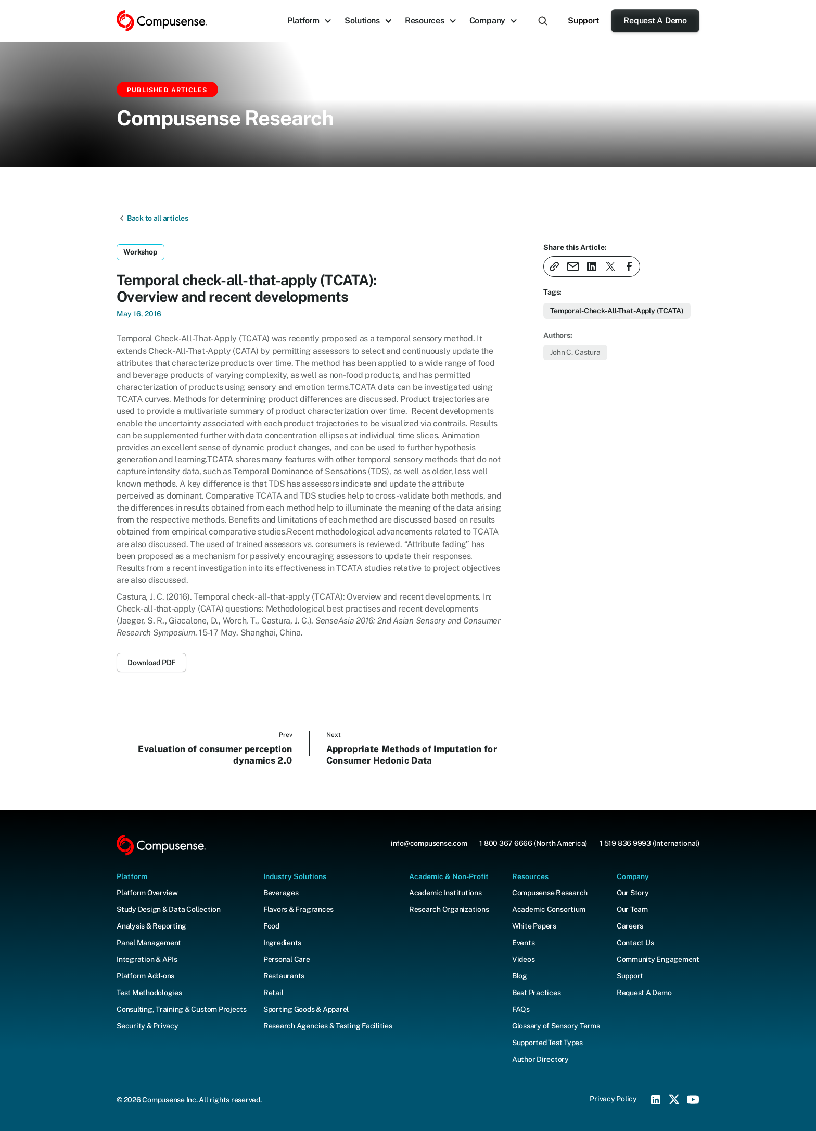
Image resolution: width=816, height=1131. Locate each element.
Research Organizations (449, 909)
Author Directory (540, 1059)
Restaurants (283, 976)
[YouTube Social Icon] (693, 1100)
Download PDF (151, 662)
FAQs (521, 1009)
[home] (162, 21)
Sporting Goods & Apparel (306, 1009)
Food (271, 926)
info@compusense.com (429, 843)
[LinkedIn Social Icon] (655, 1100)
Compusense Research (550, 892)
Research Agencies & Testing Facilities (327, 1026)
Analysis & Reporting (151, 926)
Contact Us (635, 942)
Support (583, 21)
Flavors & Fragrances (298, 909)
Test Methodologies (149, 992)
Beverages (281, 892)
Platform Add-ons (145, 976)
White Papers (534, 926)
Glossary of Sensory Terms (556, 1026)
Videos (523, 959)
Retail (273, 992)
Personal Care (286, 959)
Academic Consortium (548, 909)
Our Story (633, 892)
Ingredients (282, 942)
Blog (519, 976)
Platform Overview (147, 892)
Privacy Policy (613, 1099)
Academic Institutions (445, 892)
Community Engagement (658, 959)
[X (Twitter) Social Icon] (674, 1100)
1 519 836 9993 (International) (649, 843)
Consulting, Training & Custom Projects (182, 1009)
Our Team (632, 909)
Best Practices (536, 992)
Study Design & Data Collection (169, 909)
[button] (309, 20)
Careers (630, 926)
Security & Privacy (147, 1026)
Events (523, 942)
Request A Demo (655, 21)
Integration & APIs (147, 959)
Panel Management (149, 942)
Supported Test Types (547, 1042)
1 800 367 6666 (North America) (533, 843)
